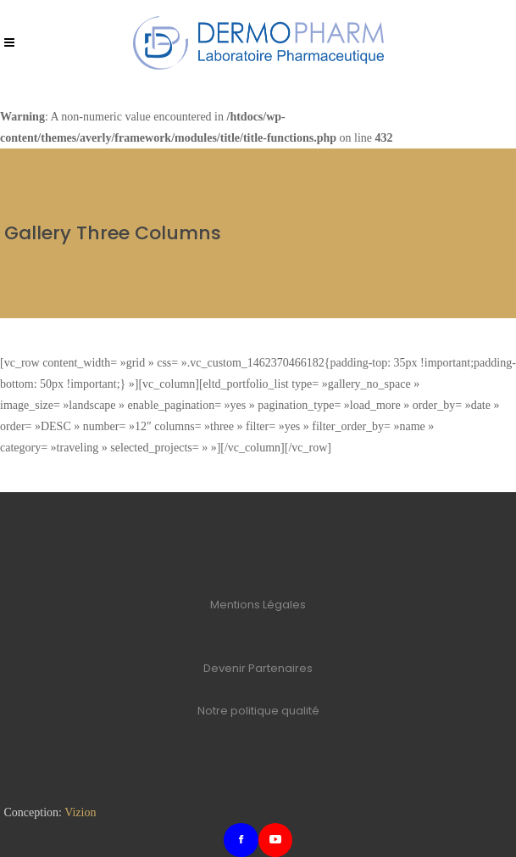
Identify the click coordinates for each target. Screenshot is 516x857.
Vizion (80, 812)
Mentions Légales (258, 605)
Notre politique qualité (258, 711)
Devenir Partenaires (258, 668)
